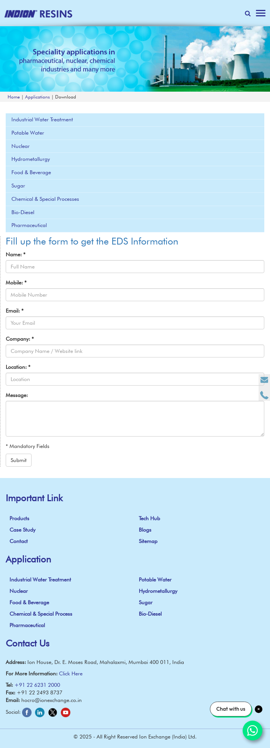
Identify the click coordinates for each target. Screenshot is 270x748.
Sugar (18, 186)
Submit (19, 460)
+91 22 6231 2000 (37, 685)
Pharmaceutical (29, 225)
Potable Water (27, 133)
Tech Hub (149, 518)
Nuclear (20, 146)
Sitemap (148, 541)
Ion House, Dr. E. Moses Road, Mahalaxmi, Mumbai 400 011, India (105, 662)
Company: (20, 339)
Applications (37, 97)
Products (19, 518)
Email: (15, 311)
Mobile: (16, 283)
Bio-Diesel (22, 212)
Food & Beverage (31, 172)
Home (14, 97)
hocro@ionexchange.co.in (51, 700)
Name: (15, 254)
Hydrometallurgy (30, 159)
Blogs (145, 530)
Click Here (71, 673)
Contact (19, 541)
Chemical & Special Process (41, 614)
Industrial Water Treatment (42, 119)
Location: (18, 367)
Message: (17, 395)
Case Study (22, 530)
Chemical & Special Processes (45, 199)
